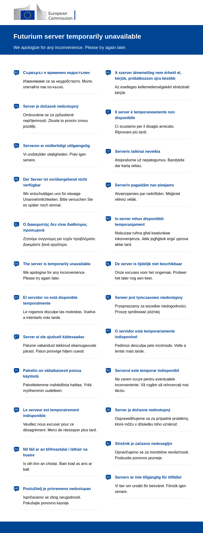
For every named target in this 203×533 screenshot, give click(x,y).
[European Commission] (48, 12)
